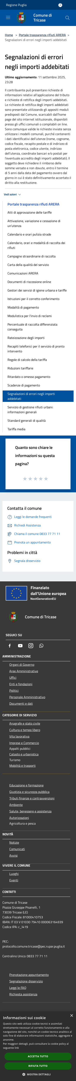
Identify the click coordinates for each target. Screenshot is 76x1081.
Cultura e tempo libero (24, 729)
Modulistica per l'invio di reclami (29, 315)
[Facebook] (10, 646)
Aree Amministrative (23, 671)
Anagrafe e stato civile (24, 723)
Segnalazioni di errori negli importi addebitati (31, 396)
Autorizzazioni (19, 817)
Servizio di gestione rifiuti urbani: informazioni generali (30, 409)
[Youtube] (20, 646)
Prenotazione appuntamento (29, 974)
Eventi (13, 880)
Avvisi (13, 855)
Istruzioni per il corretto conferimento (33, 298)
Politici (14, 690)
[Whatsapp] (41, 646)
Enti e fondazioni (20, 684)
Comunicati (17, 849)
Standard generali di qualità (26, 420)
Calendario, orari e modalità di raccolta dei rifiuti (36, 245)
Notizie (14, 842)
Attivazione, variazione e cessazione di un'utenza (33, 223)
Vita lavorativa (19, 736)
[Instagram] (31, 646)
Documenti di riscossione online (29, 281)
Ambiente (16, 804)
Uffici (12, 677)
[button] (38, 1074)
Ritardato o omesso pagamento (28, 376)
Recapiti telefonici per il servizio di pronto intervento (35, 349)
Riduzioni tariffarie (20, 368)
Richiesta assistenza (23, 994)
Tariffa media (16, 429)
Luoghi (14, 873)
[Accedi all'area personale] (60, 5)
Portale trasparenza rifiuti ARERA (42, 34)
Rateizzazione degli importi (26, 337)
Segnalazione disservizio (26, 981)
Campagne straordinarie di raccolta (31, 256)
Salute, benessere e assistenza (30, 811)
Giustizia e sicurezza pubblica (29, 791)
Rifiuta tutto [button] (38, 1066)
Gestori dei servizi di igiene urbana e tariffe (37, 290)
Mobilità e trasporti (22, 765)
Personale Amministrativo (27, 697)
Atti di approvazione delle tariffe (29, 212)
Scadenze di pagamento (23, 385)
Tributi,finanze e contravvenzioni (32, 798)
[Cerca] (67, 17)
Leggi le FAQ (17, 987)
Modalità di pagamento (23, 307)
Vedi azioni (13, 194)
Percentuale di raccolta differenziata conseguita (32, 327)
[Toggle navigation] (8, 17)
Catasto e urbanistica (24, 754)
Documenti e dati (21, 703)
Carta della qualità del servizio (28, 264)
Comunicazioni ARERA (22, 273)
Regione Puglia (16, 4)
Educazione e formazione (26, 785)
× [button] (71, 1015)
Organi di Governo (21, 664)
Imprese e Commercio (24, 742)
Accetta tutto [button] (38, 1056)
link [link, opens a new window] (17, 1048)
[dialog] (38, 1046)
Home (9, 34)
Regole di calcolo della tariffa (27, 359)
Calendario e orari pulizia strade (29, 234)
